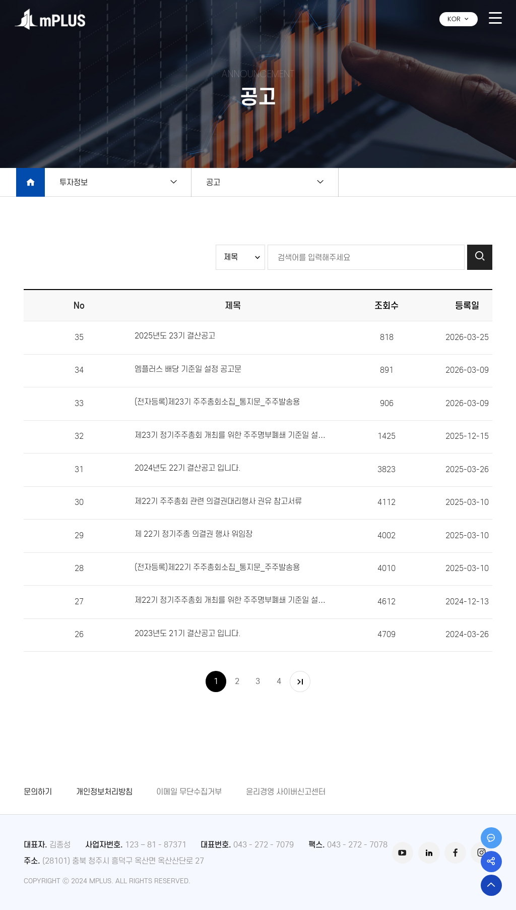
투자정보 (73, 182)
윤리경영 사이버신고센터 (286, 791)
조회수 (386, 305)
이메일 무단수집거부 (189, 791)
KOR (458, 19)
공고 (229, 182)
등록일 (467, 305)
